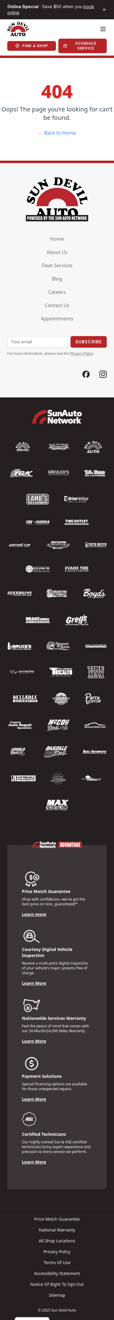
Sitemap (57, 1295)
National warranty (57, 1230)
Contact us (57, 305)
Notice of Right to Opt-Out (57, 1284)
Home (57, 239)
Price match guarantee (57, 1219)
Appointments (57, 319)
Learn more (34, 914)
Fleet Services (57, 265)
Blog (57, 279)
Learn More (34, 983)
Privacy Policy (81, 354)
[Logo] (18, 29)
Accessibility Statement (57, 1273)
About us (57, 252)
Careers (57, 292)
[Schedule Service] (82, 46)
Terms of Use (56, 1262)
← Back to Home (57, 133)
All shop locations (57, 1241)
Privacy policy (56, 1251)
